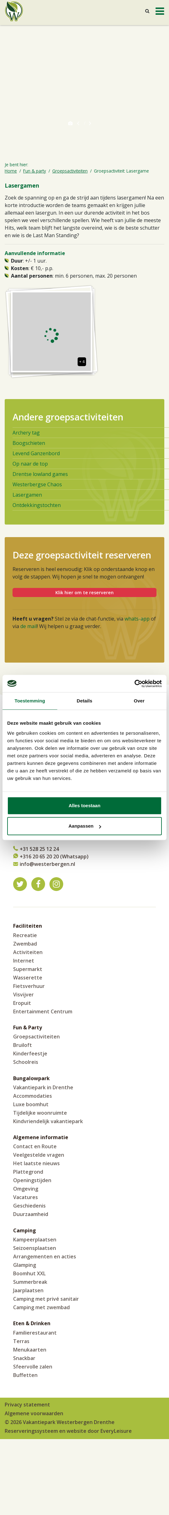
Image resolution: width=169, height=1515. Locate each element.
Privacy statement (27, 1404)
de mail (28, 626)
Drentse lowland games (40, 474)
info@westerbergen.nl (47, 864)
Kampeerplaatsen (34, 1239)
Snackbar (24, 1358)
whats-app (137, 618)
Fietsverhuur (29, 986)
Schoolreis (25, 1062)
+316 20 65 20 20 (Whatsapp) (54, 856)
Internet (23, 960)
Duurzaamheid (30, 1214)
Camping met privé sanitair (46, 1298)
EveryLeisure (116, 1430)
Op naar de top (30, 463)
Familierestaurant (35, 1332)
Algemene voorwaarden (34, 1413)
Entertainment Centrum (42, 1011)
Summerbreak (30, 1281)
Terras (21, 1341)
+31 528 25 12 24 (39, 849)
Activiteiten (28, 952)
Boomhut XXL (29, 1273)
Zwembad (25, 943)
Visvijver (23, 994)
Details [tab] (84, 700)
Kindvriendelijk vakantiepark (48, 1121)
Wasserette (27, 977)
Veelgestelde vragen (38, 1154)
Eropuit (22, 1003)
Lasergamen (27, 494)
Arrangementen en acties (44, 1256)
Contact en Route (35, 1146)
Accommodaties (32, 1095)
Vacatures (25, 1197)
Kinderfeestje (30, 1053)
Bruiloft (22, 1045)
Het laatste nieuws (36, 1163)
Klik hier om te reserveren (84, 592)
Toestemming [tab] (30, 700)
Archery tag (26, 432)
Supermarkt (27, 969)
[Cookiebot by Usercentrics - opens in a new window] (134, 684)
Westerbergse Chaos (37, 484)
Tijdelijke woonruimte (40, 1112)
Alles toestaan (84, 805)
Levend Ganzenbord (36, 453)
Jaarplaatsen (28, 1290)
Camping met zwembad (41, 1307)
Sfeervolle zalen (32, 1366)
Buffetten (25, 1375)
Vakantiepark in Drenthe (43, 1087)
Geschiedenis (29, 1205)
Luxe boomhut (31, 1104)
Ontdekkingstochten (37, 505)
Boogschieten (29, 443)
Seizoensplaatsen (34, 1248)
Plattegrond (28, 1171)
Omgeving (25, 1188)
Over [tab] (139, 700)
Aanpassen (85, 826)
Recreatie (25, 935)
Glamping (24, 1265)
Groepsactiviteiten (36, 1036)
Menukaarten (29, 1349)
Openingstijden (32, 1180)
